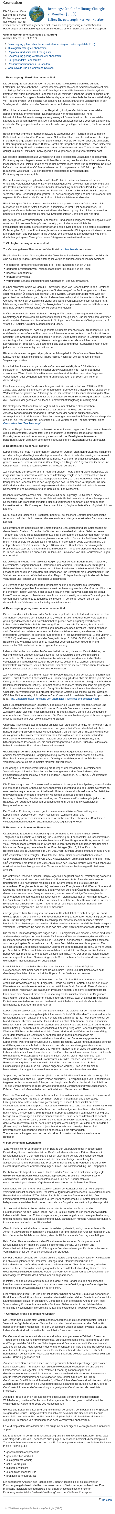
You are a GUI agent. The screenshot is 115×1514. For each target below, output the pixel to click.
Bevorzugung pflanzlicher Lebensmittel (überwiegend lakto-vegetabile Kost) (51, 44)
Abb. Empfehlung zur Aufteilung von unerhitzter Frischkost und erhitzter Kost (54, 698)
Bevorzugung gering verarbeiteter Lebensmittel (35, 55)
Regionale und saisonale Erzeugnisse (30, 52)
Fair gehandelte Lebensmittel (25, 60)
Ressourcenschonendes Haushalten (29, 64)
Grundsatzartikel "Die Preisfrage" (22, 423)
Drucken (107, 1499)
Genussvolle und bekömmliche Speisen (31, 67)
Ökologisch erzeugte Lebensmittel (27, 48)
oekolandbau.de (69, 249)
